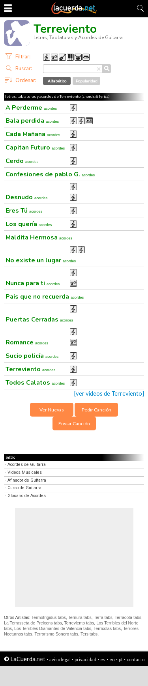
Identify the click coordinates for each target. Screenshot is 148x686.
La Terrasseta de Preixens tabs (33, 623)
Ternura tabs (79, 617)
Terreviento (30, 369)
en (112, 659)
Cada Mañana (33, 134)
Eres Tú (24, 210)
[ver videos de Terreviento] (109, 393)
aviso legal (60, 659)
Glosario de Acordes (26, 495)
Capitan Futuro (35, 147)
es (102, 659)
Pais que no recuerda (45, 296)
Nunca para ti (33, 283)
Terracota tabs (128, 617)
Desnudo (26, 197)
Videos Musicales (24, 472)
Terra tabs (103, 617)
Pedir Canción (96, 410)
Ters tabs (89, 634)
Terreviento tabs (79, 623)
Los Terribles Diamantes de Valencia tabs (52, 628)
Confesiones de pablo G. (50, 174)
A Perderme (31, 107)
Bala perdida (32, 120)
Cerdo (22, 161)
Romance (27, 342)
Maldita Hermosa (39, 237)
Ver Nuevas (51, 410)
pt (121, 659)
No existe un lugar (41, 260)
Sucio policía (32, 355)
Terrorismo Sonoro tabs (56, 634)
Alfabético (57, 81)
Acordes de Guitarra (26, 464)
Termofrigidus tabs (49, 617)
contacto (135, 659)
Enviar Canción (74, 423)
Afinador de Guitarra (26, 480)
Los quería (29, 224)
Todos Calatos (35, 382)
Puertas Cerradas (39, 319)
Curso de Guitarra (24, 487)
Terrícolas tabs (107, 628)
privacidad (85, 659)
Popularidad (86, 81)
